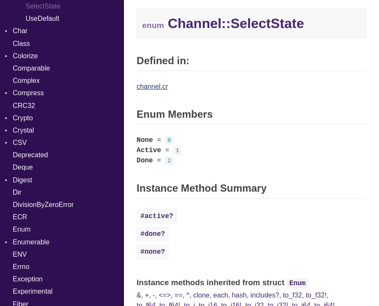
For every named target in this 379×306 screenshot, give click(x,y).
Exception (28, 279)
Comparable (31, 68)
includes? (264, 295)
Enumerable (31, 242)
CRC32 (24, 105)
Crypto (23, 118)
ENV (20, 254)
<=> (165, 295)
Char (20, 30)
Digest (22, 180)
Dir (17, 192)
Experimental (32, 291)
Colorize (25, 56)
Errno (21, 266)
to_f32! (316, 295)
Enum (22, 229)
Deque (23, 167)
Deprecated (30, 155)
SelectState (43, 6)
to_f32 (292, 295)
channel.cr (152, 86)
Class (21, 43)
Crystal (23, 130)
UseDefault (42, 18)
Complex (26, 80)
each (220, 295)
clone (201, 295)
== (179, 295)
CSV (20, 142)
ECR (20, 217)
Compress (28, 92)
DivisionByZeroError (43, 204)
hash (239, 295)
